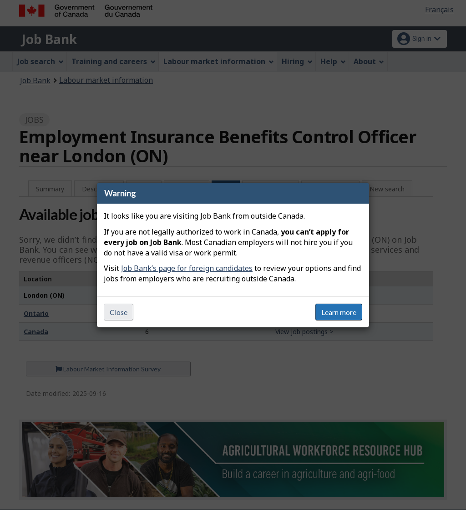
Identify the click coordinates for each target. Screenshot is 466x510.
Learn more (338, 312)
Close (118, 312)
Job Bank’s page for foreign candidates (187, 268)
